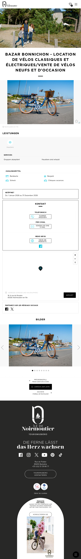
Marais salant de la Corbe (40, 381)
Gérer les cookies (40, 493)
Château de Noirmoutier (41, 394)
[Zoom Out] (75, 259)
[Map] (40, 271)
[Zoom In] (75, 255)
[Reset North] (75, 262)
